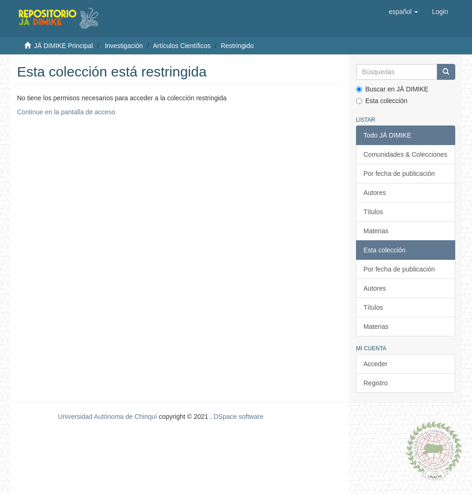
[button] (403, 11)
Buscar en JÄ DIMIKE (392, 89)
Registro (375, 383)
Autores (374, 192)
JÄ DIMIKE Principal (63, 45)
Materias (376, 231)
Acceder (375, 364)
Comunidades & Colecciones (405, 154)
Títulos (373, 212)
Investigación (124, 45)
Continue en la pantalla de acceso (66, 112)
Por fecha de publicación (399, 173)
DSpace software (239, 416)
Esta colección (381, 100)
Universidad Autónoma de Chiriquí (107, 416)
